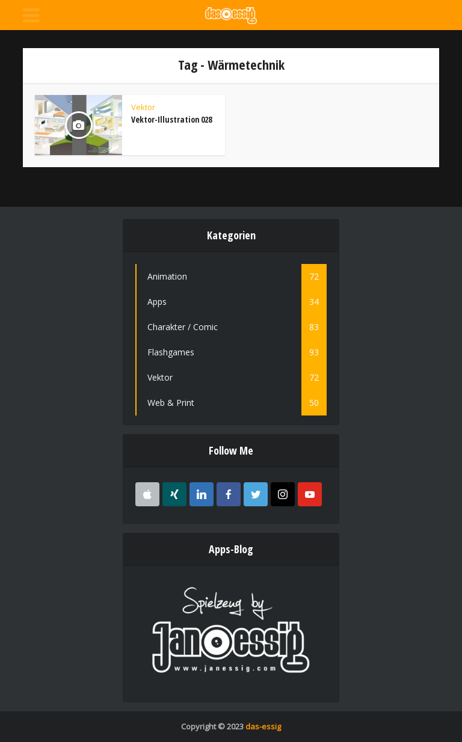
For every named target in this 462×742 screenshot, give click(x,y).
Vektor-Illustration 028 (171, 119)
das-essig (263, 726)
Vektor (143, 107)
